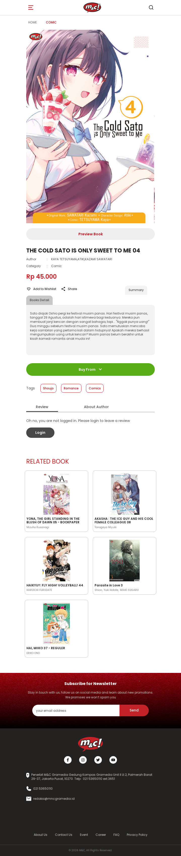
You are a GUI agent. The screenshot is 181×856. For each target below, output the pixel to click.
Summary (136, 290)
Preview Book (90, 234)
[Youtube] (113, 760)
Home (32, 22)
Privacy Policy (137, 835)
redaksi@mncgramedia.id (54, 799)
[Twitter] (98, 760)
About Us (40, 835)
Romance (71, 388)
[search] (151, 7)
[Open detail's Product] (56, 493)
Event (84, 835)
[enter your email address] (75, 710)
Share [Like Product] (69, 289)
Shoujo (48, 388)
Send (134, 710)
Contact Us (63, 835)
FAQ (116, 835)
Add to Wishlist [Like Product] (41, 289)
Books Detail (39, 300)
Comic (51, 22)
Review (42, 406)
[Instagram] (83, 760)
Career (101, 835)
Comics (95, 388)
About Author (96, 406)
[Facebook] (68, 760)
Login (40, 432)
